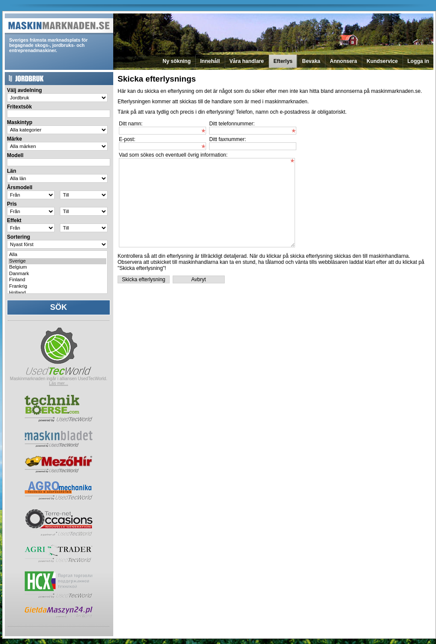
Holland (57, 293)
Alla (57, 255)
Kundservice (382, 61)
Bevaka (311, 61)
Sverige (57, 261)
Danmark (57, 274)
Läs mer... (58, 383)
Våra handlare (246, 61)
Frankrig (57, 286)
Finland (57, 280)
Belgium (57, 267)
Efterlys (282, 61)
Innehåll (210, 61)
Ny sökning (177, 61)
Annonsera (343, 61)
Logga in (418, 61)
